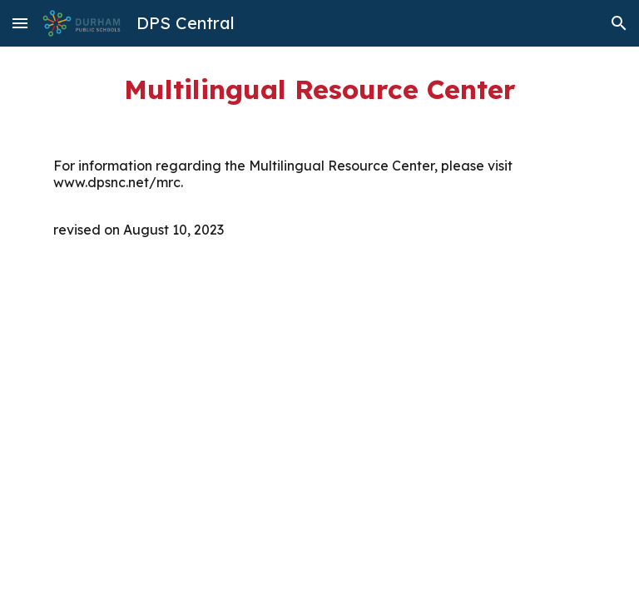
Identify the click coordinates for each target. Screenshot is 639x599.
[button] (20, 23)
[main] (319, 89)
